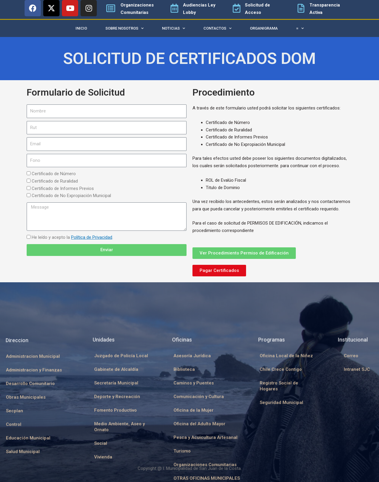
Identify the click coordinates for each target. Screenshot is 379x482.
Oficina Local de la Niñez (286, 423)
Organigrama (264, 28)
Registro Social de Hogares (279, 453)
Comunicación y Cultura (199, 464)
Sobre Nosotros (124, 28)
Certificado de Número (54, 173)
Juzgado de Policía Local (121, 423)
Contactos (217, 28)
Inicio (81, 28)
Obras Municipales (26, 465)
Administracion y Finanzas (34, 437)
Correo (351, 423)
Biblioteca (184, 437)
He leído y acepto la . (72, 237)
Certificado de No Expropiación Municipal (71, 195)
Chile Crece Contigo (281, 437)
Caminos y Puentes (194, 450)
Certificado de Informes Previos (63, 188)
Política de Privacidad (91, 237)
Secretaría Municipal (116, 450)
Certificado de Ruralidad (55, 181)
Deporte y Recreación (117, 464)
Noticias (173, 28)
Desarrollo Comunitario (30, 451)
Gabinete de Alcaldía (116, 437)
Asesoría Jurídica (192, 423)
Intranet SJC (357, 437)
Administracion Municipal (33, 424)
